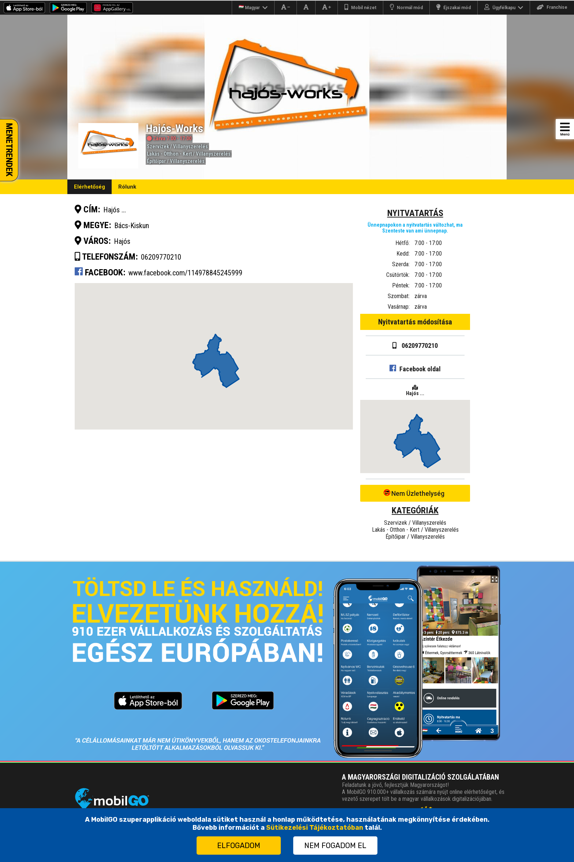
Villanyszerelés (190, 146)
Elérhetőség (89, 186)
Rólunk (127, 186)
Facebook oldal (415, 369)
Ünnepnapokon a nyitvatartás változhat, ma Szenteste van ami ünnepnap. (415, 228)
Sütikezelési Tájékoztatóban (314, 828)
